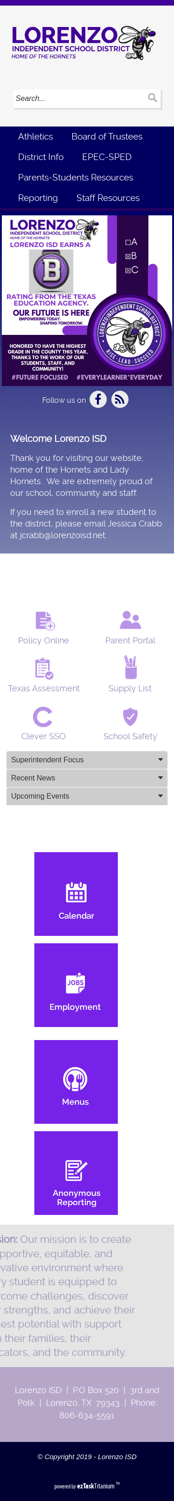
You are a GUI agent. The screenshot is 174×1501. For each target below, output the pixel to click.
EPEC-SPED (107, 157)
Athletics (35, 136)
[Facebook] (99, 405)
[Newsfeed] (120, 405)
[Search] (78, 98)
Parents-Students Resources (75, 177)
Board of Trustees (106, 136)
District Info (41, 157)
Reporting (38, 198)
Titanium (96, 1485)
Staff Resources (108, 198)
